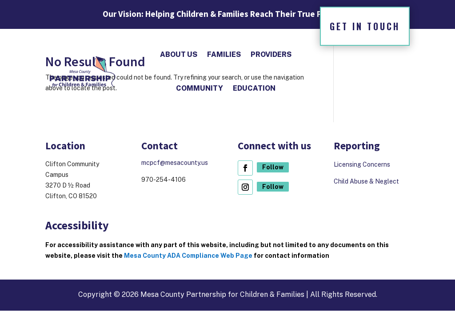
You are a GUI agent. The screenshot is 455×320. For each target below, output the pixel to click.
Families (224, 54)
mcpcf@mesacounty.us (174, 162)
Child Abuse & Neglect (366, 181)
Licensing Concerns (362, 164)
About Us (178, 54)
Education (254, 88)
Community (199, 88)
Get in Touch (365, 26)
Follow (272, 167)
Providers (271, 54)
